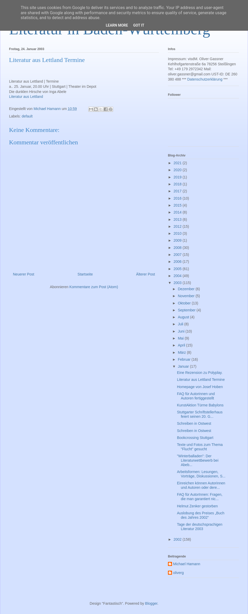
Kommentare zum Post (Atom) (93, 287)
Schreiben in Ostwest (194, 423)
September (187, 310)
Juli (181, 324)
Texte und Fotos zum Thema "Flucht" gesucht (200, 447)
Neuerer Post (23, 274)
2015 (178, 205)
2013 (178, 219)
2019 (178, 177)
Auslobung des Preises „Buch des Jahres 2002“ (200, 515)
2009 (178, 240)
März (182, 352)
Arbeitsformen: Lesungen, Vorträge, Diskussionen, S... (201, 474)
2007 (178, 255)
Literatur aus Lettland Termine (201, 379)
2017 (178, 191)
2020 (178, 170)
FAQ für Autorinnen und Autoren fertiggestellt (196, 396)
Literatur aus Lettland (26, 97)
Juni (181, 331)
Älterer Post (145, 274)
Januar (184, 366)
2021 (178, 163)
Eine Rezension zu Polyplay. (199, 373)
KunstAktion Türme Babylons (200, 405)
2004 (178, 276)
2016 (178, 198)
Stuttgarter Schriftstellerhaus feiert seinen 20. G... (200, 414)
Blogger (151, 603)
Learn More (117, 25)
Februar (184, 359)
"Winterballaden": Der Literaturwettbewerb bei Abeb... (198, 460)
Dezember (186, 289)
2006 (178, 261)
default (27, 116)
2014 (178, 212)
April (182, 345)
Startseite (85, 274)
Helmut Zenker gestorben (197, 506)
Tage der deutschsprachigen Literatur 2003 (199, 526)
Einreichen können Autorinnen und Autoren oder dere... (201, 485)
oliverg (178, 573)
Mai (181, 338)
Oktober (185, 303)
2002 (178, 539)
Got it (138, 25)
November (186, 296)
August (184, 317)
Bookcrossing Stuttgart (195, 438)
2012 (178, 226)
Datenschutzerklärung (204, 79)
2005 (178, 269)
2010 (178, 233)
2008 (178, 248)
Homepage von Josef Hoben (200, 387)
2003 (178, 283)
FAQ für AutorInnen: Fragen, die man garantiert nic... (199, 496)
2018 (178, 184)
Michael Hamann (186, 564)
